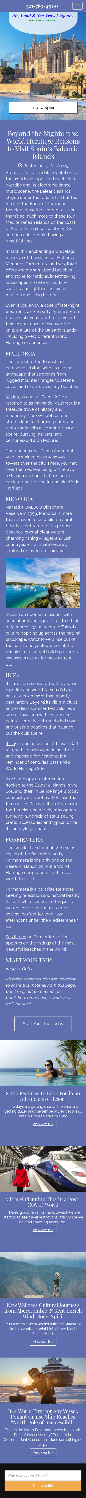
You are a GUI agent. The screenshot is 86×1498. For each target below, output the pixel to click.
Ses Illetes (16, 936)
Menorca (47, 513)
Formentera (17, 860)
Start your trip (43, 1486)
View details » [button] (43, 1124)
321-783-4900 (42, 5)
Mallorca (14, 396)
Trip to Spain (43, 107)
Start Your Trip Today (43, 1023)
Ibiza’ (10, 743)
